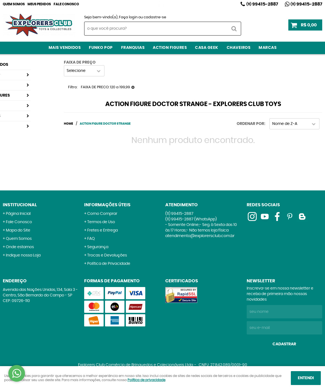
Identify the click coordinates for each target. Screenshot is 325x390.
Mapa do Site (18, 230)
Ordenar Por (250, 124)
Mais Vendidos (65, 48)
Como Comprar (102, 214)
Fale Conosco (66, 4)
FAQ (91, 239)
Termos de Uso (101, 222)
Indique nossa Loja (23, 255)
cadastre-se (155, 17)
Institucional (20, 205)
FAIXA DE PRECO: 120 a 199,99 (105, 87)
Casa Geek (206, 48)
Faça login (128, 17)
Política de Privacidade (108, 264)
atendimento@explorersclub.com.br (199, 236)
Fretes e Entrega (102, 230)
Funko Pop (101, 48)
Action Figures (170, 48)
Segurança (97, 247)
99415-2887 (262, 4)
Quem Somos (14, 4)
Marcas (267, 48)
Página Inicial (18, 214)
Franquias (133, 48)
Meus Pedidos (39, 4)
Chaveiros (239, 48)
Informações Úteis (107, 205)
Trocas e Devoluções (107, 255)
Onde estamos (20, 247)
